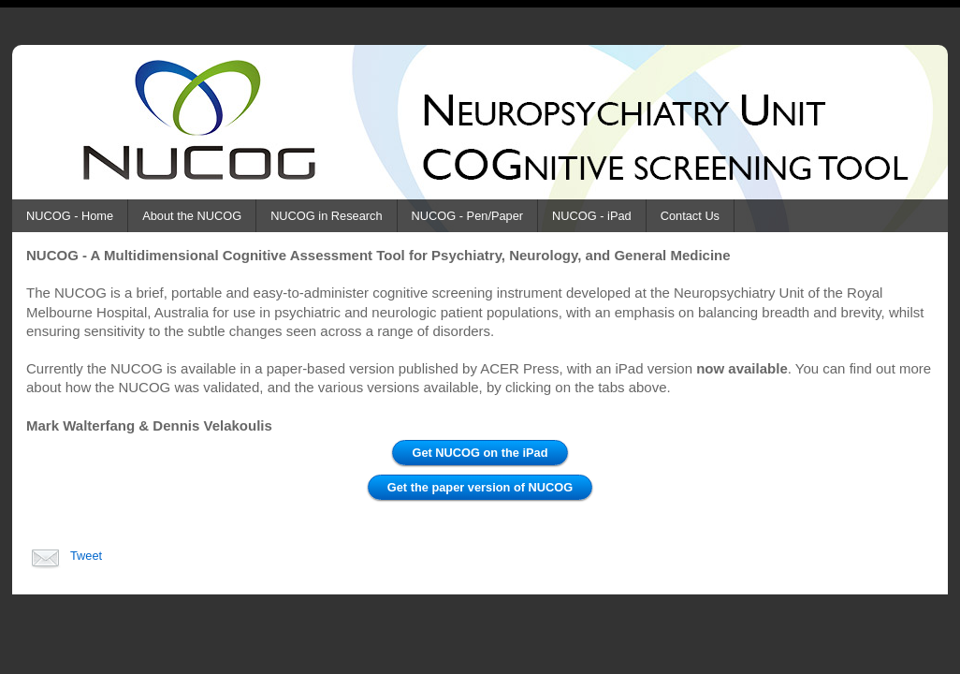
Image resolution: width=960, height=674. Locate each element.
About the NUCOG (191, 216)
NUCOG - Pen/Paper (467, 216)
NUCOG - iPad (592, 216)
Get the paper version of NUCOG (480, 487)
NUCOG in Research (326, 216)
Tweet (86, 556)
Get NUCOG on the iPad (479, 453)
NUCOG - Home (69, 216)
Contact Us (690, 216)
